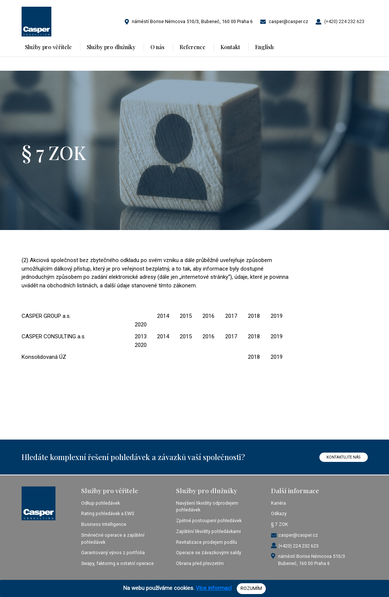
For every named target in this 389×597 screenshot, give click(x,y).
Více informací (214, 588)
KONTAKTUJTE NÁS (343, 457)
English (264, 47)
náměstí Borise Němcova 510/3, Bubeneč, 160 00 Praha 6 (192, 21)
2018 (254, 316)
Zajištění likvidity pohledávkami (208, 531)
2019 (277, 316)
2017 (231, 316)
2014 (163, 316)
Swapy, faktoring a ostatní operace (117, 563)
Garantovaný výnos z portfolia (113, 552)
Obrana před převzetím (200, 563)
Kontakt (230, 47)
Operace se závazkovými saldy (208, 552)
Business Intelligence (103, 524)
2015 (186, 316)
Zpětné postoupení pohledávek (209, 520)
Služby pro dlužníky (111, 47)
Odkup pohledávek (100, 503)
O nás (157, 47)
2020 (141, 324)
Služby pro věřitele (48, 47)
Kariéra (278, 503)
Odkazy (279, 513)
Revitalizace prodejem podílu (206, 542)
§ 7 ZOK (279, 524)
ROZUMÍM (251, 588)
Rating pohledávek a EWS (107, 513)
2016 (208, 316)
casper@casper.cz (288, 21)
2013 (141, 336)
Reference (192, 47)
